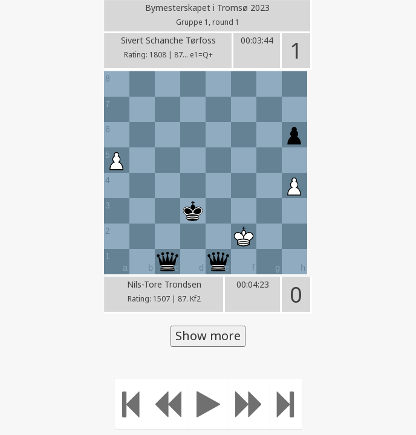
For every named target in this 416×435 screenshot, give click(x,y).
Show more (208, 335)
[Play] (208, 404)
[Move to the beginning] (131, 404)
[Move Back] (167, 404)
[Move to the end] (286, 404)
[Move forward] (249, 404)
